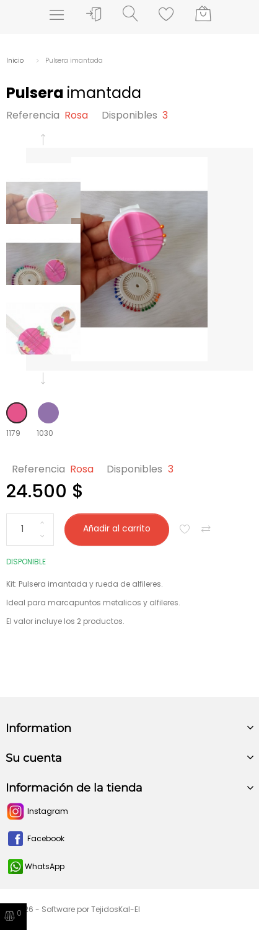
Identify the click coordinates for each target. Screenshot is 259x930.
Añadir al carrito (117, 529)
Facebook (35, 838)
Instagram (37, 811)
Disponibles (129, 115)
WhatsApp (36, 866)
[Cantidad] (30, 529)
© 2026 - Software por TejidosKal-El (73, 909)
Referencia (32, 115)
